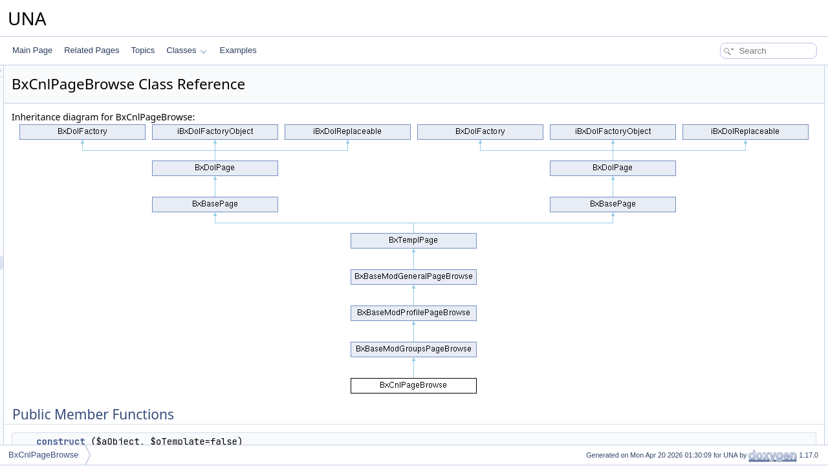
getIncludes (714, 186)
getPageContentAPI (728, 400)
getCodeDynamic (724, 172)
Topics (143, 50)
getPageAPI (714, 385)
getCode (708, 200)
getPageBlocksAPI (726, 414)
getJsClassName (723, 214)
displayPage (715, 428)
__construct (216, 441)
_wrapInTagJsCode (727, 243)
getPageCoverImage (729, 314)
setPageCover (718, 300)
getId (703, 442)
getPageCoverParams (732, 328)
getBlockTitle (716, 343)
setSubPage (715, 286)
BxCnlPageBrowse (43, 455)
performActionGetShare (735, 115)
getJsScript (713, 257)
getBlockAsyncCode (728, 371)
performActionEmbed (730, 129)
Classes (186, 50)
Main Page (32, 50)
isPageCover (716, 271)
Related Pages (91, 50)
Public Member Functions (727, 72)
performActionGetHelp (732, 100)
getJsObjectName (725, 229)
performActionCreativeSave (741, 143)
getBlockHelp (717, 357)
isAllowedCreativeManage (739, 157)
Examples (238, 50)
